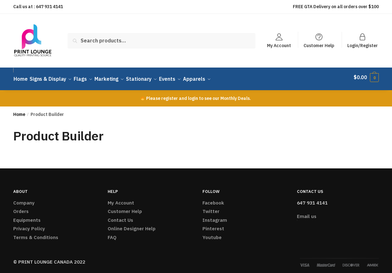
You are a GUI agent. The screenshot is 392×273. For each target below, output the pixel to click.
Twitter (210, 208)
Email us (306, 213)
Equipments (27, 216)
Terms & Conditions (35, 234)
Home (19, 111)
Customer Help (319, 45)
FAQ (112, 234)
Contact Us (120, 216)
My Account (279, 45)
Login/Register (362, 45)
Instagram (214, 216)
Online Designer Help (132, 225)
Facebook (213, 199)
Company (24, 199)
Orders (21, 208)
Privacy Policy (29, 225)
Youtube (212, 234)
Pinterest (213, 225)
